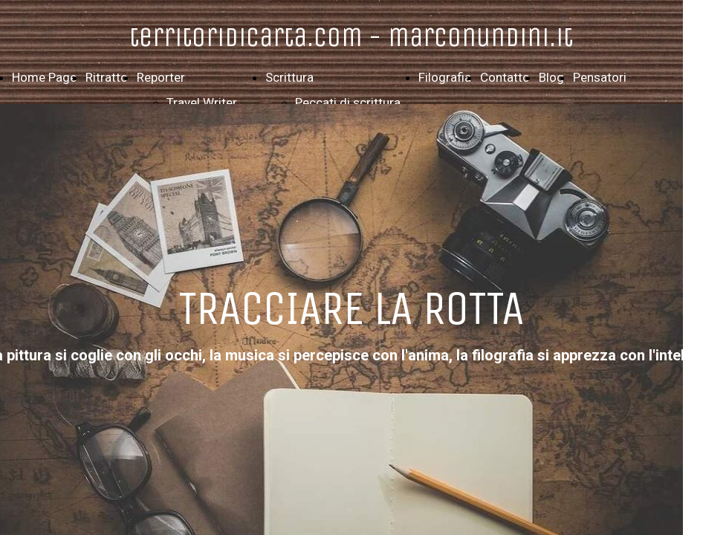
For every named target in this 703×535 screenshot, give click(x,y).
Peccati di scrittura (348, 102)
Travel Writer (201, 102)
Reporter (161, 77)
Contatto (505, 77)
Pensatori (599, 77)
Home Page (44, 77)
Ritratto (106, 77)
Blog (551, 77)
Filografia (444, 77)
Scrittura (289, 77)
